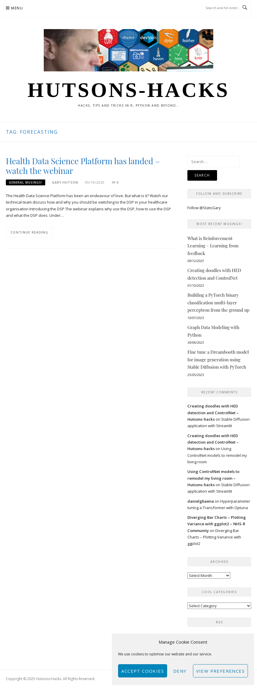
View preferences (220, 671)
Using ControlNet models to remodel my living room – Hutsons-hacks (213, 478)
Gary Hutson (65, 182)
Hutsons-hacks (128, 89)
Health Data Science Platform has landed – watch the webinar (83, 165)
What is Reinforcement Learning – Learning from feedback (212, 245)
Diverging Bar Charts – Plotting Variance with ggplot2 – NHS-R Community (216, 524)
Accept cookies (142, 671)
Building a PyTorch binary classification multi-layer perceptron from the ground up (218, 302)
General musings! (25, 182)
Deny (180, 671)
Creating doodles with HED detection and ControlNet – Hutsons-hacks (213, 412)
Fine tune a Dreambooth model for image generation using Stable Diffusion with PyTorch (218, 359)
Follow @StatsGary (204, 207)
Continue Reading (29, 232)
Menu (17, 8)
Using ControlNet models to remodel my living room (217, 455)
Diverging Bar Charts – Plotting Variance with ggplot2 (214, 537)
